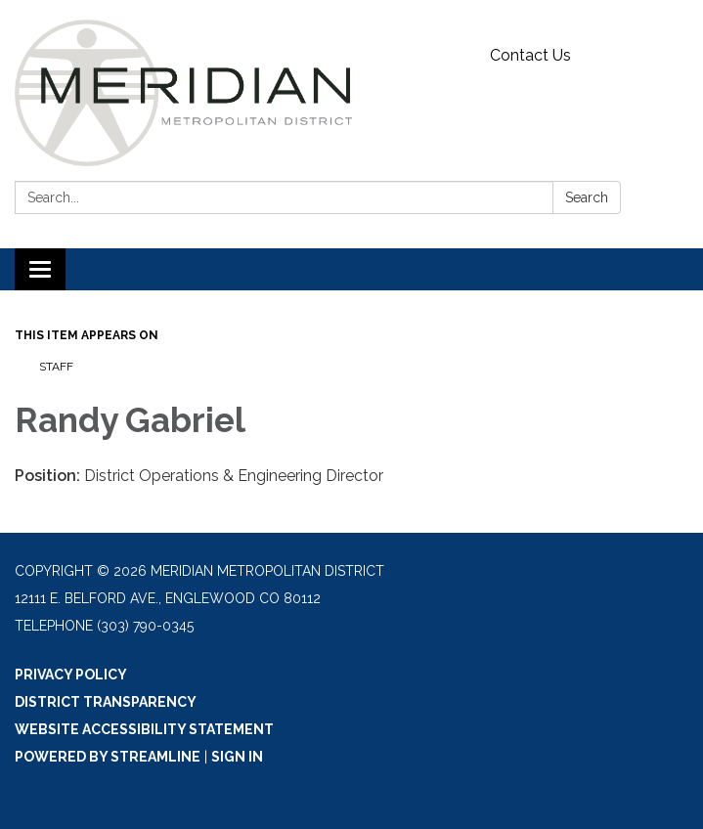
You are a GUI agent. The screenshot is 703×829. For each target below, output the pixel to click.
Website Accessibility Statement (144, 729)
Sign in (237, 756)
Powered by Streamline (107, 756)
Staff (56, 366)
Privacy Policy (71, 674)
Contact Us (530, 55)
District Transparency (106, 702)
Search (586, 197)
